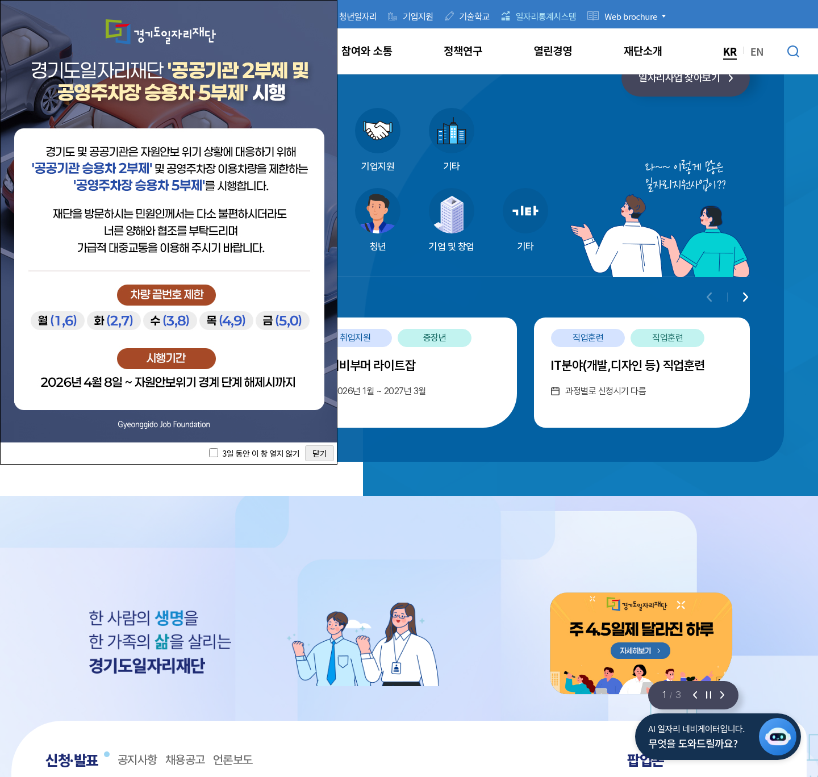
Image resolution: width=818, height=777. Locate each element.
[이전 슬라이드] (695, 695)
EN (756, 51)
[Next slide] (745, 297)
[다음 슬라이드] (722, 695)
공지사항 (137, 760)
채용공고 (185, 760)
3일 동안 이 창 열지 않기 (260, 453)
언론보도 (233, 760)
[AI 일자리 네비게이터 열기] (777, 736)
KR (730, 51)
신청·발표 (71, 760)
